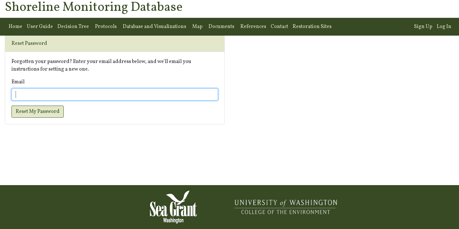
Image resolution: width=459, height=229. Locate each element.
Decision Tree (73, 26)
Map (197, 26)
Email (18, 82)
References (253, 26)
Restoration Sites (312, 26)
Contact (279, 26)
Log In (444, 26)
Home (15, 26)
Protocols (106, 26)
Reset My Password (38, 111)
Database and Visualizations (154, 26)
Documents (221, 26)
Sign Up (423, 26)
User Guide (40, 26)
